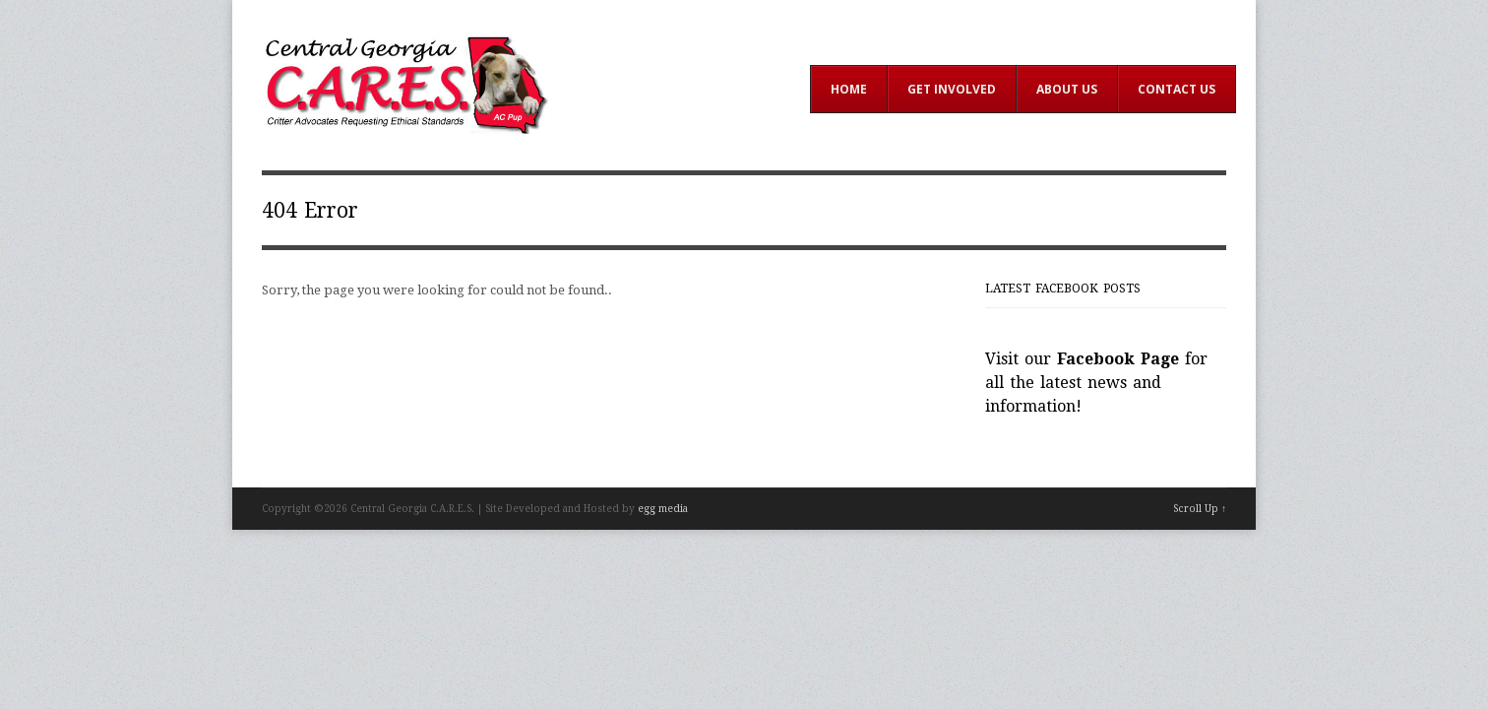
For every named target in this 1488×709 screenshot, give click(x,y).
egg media (663, 508)
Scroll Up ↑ (1199, 508)
